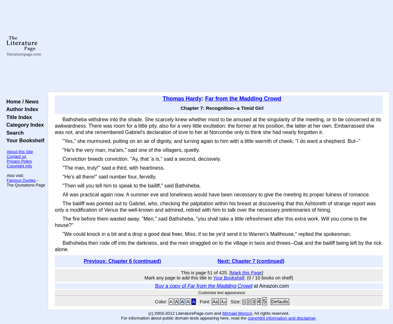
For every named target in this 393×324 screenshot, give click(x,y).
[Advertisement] (219, 46)
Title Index (18, 117)
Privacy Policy (19, 161)
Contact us (16, 156)
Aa (215, 301)
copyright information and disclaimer (282, 318)
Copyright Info (19, 166)
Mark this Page (246, 272)
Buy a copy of (203, 286)
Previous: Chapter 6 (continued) (122, 261)
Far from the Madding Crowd (243, 98)
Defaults (280, 301)
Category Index (24, 125)
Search (14, 133)
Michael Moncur (237, 313)
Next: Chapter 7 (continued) (251, 261)
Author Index (21, 109)
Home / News (21, 101)
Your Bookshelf (24, 140)
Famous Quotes (21, 180)
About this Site (20, 151)
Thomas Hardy (182, 98)
